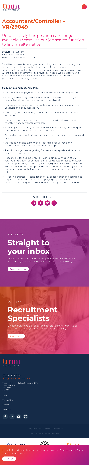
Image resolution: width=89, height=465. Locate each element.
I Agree (9, 458)
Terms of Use (8, 400)
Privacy (6, 395)
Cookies (6, 405)
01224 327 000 (12, 375)
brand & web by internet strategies (44, 433)
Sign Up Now (18, 268)
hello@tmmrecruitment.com (16, 378)
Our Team (16, 336)
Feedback (7, 409)
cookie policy (20, 453)
